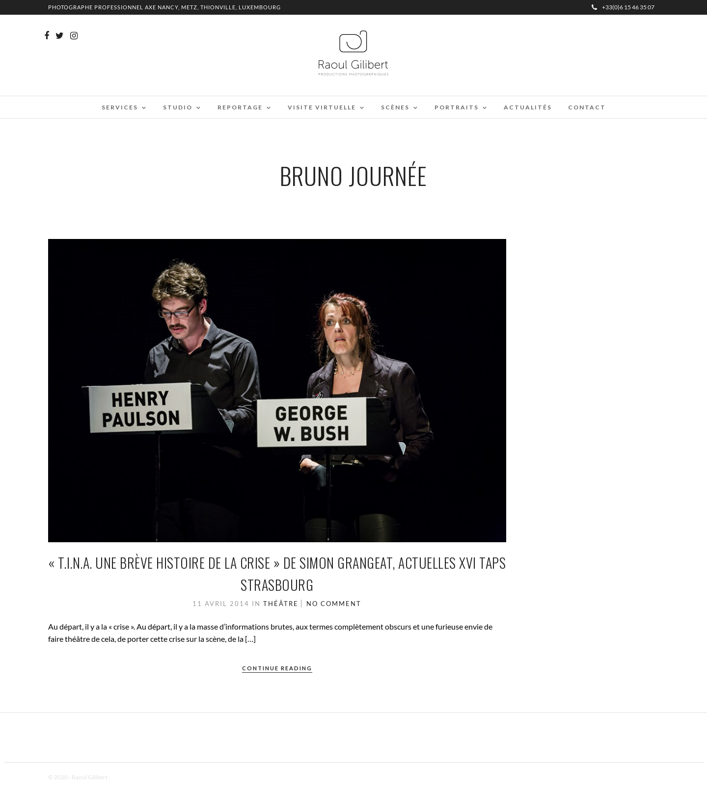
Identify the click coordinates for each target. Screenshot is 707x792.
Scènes (395, 107)
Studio (177, 107)
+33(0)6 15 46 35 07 (623, 7)
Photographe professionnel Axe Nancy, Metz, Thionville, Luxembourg (164, 7)
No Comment (333, 603)
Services (120, 107)
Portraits (457, 107)
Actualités (528, 107)
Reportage (240, 107)
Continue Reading (277, 668)
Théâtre (281, 603)
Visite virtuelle (322, 107)
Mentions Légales (133, 777)
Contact (587, 107)
